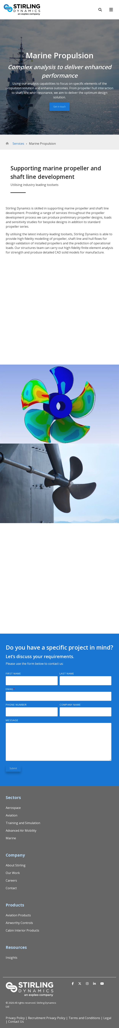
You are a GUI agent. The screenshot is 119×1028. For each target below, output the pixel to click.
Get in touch (59, 106)
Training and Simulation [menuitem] (23, 823)
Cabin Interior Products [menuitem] (22, 930)
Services (18, 143)
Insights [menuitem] (11, 957)
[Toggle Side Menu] (112, 9)
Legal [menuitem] (107, 1018)
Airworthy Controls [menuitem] (19, 923)
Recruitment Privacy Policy (46, 1018)
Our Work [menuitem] (13, 873)
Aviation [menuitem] (11, 815)
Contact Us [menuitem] (16, 1021)
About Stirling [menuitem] (16, 865)
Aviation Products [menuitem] (18, 915)
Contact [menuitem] (11, 888)
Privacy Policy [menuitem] (15, 1018)
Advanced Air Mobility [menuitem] (21, 830)
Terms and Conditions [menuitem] (84, 1018)
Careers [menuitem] (11, 880)
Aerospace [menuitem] (13, 808)
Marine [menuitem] (11, 838)
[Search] (100, 9)
